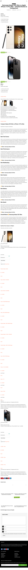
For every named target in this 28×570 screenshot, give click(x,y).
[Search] (27, 1)
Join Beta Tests (3, 555)
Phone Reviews (17, 554)
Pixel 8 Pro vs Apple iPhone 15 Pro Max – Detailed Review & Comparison (20, 494)
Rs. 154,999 (2, 370)
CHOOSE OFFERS (3, 96)
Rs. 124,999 (2, 272)
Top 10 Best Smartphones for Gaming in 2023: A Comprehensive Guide (20, 506)
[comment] (14, 520)
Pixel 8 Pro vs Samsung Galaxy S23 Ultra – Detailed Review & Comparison (7, 494)
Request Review (3, 553)
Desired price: (3, 257)
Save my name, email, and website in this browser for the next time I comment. (14, 533)
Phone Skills (16, 553)
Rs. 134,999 (2, 348)
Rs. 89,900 (2, 450)
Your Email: (2, 254)
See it (1, 276)
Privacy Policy (7, 441)
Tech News (16, 555)
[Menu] (1, 1)
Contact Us (2, 554)
